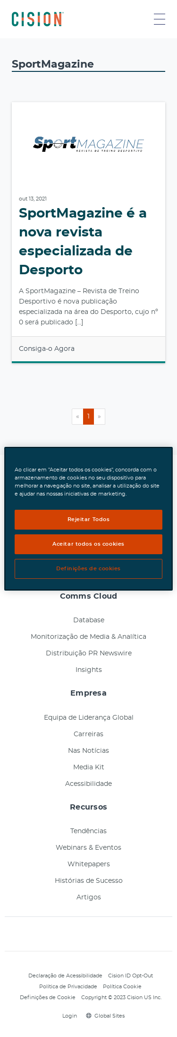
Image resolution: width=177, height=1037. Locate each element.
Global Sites (105, 1016)
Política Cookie (122, 986)
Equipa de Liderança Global (89, 718)
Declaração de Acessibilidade (65, 975)
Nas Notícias (88, 751)
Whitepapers (88, 864)
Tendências (88, 831)
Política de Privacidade (68, 986)
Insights (89, 670)
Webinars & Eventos (88, 848)
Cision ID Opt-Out (130, 975)
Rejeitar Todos (88, 519)
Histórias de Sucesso (89, 881)
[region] (88, 518)
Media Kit (88, 767)
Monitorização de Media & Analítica (88, 637)
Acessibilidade (88, 784)
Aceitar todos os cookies (88, 544)
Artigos (88, 897)
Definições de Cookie (48, 997)
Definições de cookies (88, 568)
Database (88, 620)
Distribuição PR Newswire (89, 653)
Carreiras (88, 734)
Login (68, 1016)
